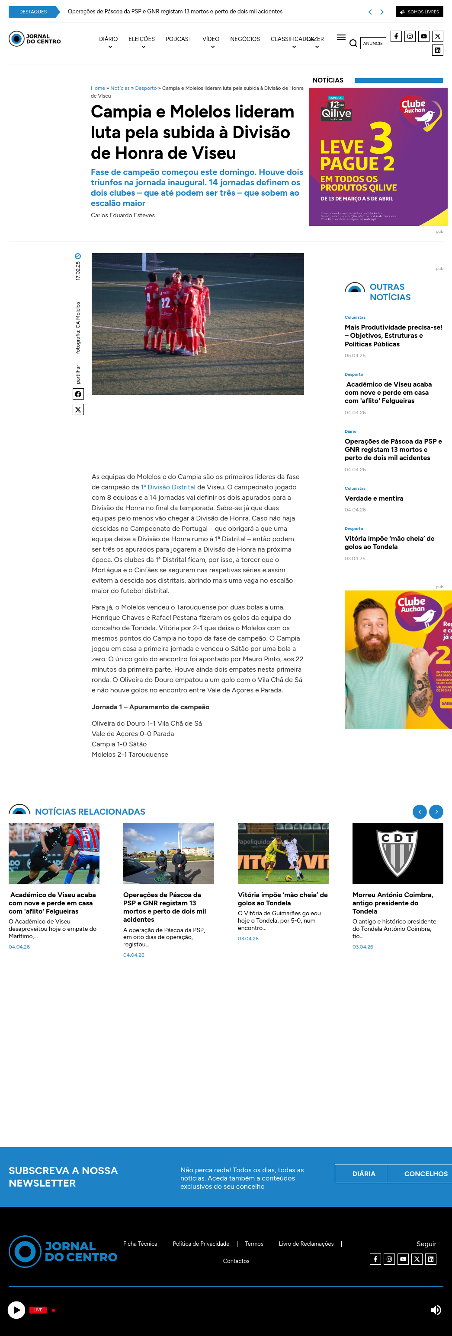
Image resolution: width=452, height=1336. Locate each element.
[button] (78, 394)
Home (98, 88)
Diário (350, 431)
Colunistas (355, 317)
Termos (254, 1244)
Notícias (120, 88)
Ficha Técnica (140, 1244)
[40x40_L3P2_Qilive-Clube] (378, 223)
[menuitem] (113, 43)
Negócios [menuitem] (245, 39)
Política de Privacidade (201, 1244)
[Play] (16, 1310)
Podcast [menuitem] (179, 39)
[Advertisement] (230, 1057)
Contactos (236, 1261)
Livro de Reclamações (306, 1244)
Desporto (146, 88)
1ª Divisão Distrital (169, 487)
